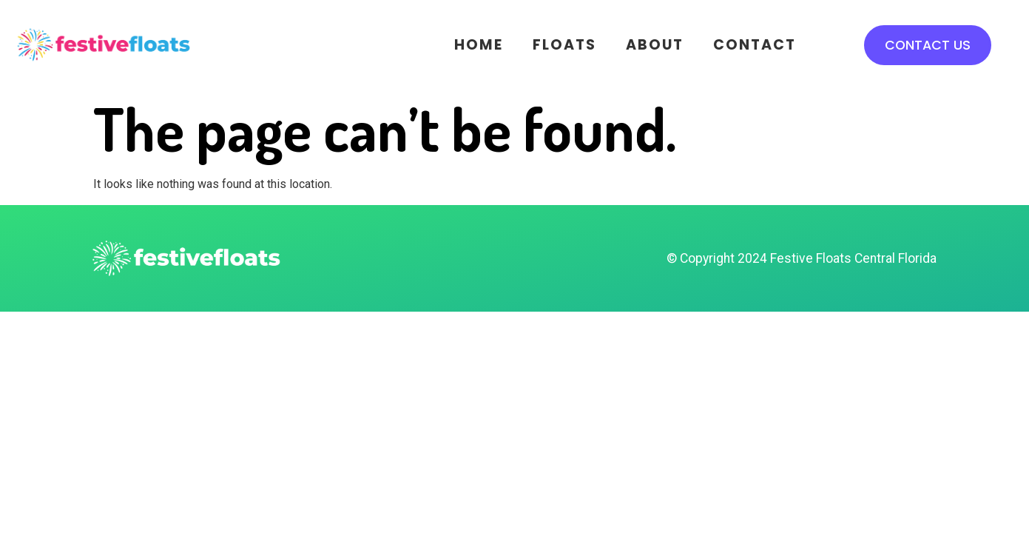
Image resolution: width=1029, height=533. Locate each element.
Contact (754, 45)
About (655, 45)
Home (478, 45)
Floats (564, 45)
